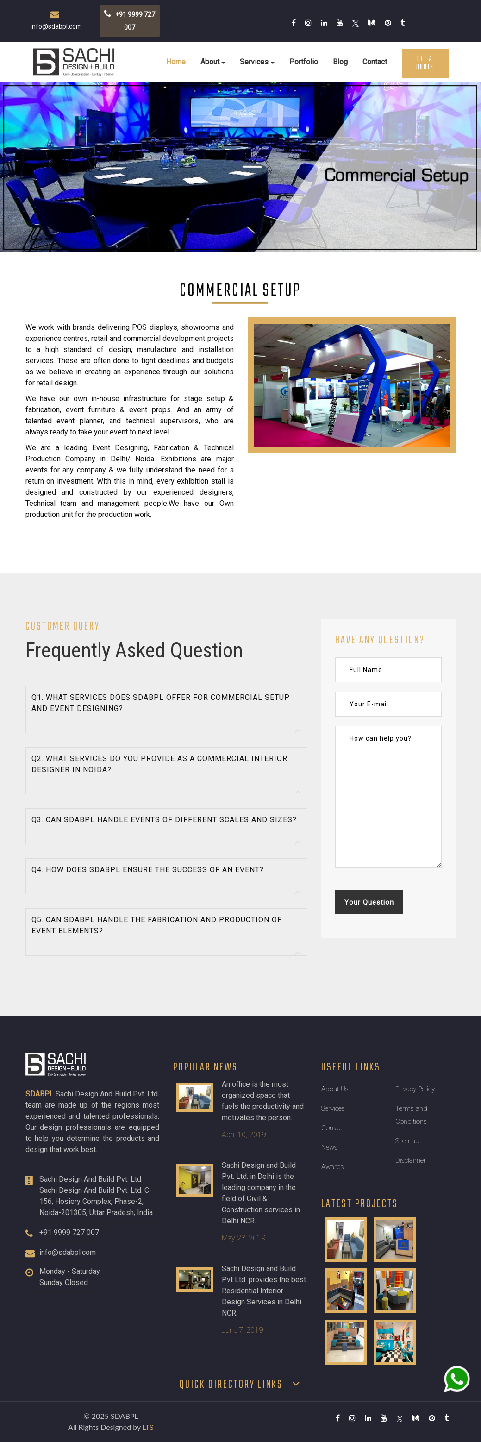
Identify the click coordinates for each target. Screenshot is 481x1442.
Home (176, 61)
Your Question (369, 902)
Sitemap (407, 1141)
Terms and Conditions (411, 1115)
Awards (332, 1167)
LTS (148, 1427)
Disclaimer (410, 1160)
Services (254, 61)
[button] (166, 709)
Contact (374, 61)
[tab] (166, 709)
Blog (340, 61)
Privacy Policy (415, 1089)
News (329, 1147)
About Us (335, 1089)
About (209, 61)
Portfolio (303, 61)
